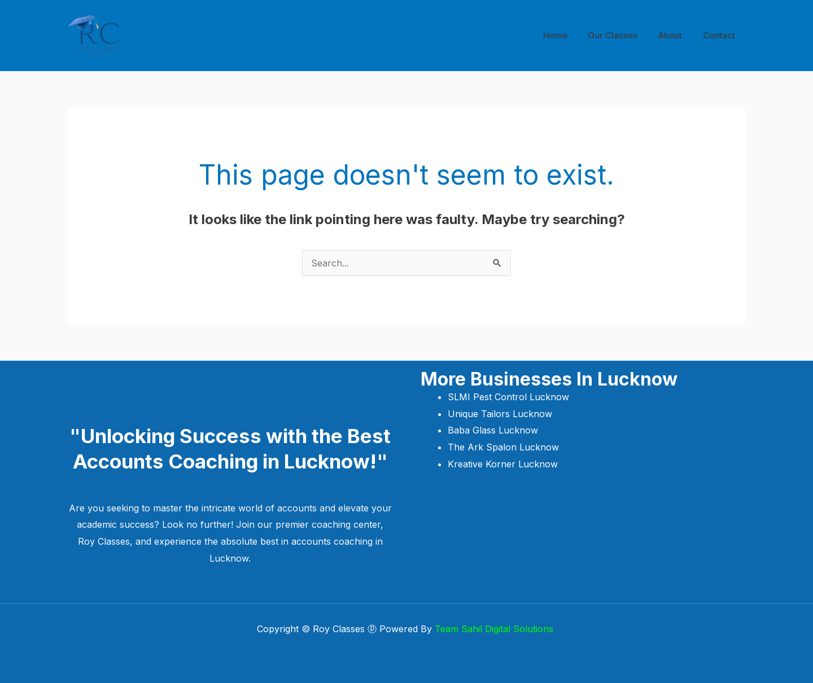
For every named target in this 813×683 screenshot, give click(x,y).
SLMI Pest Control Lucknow (510, 396)
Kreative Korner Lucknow (503, 464)
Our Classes (622, 35)
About (676, 35)
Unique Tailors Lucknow (501, 413)
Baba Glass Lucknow (493, 430)
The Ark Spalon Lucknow (503, 447)
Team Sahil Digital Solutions (495, 628)
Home (568, 35)
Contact (721, 35)
